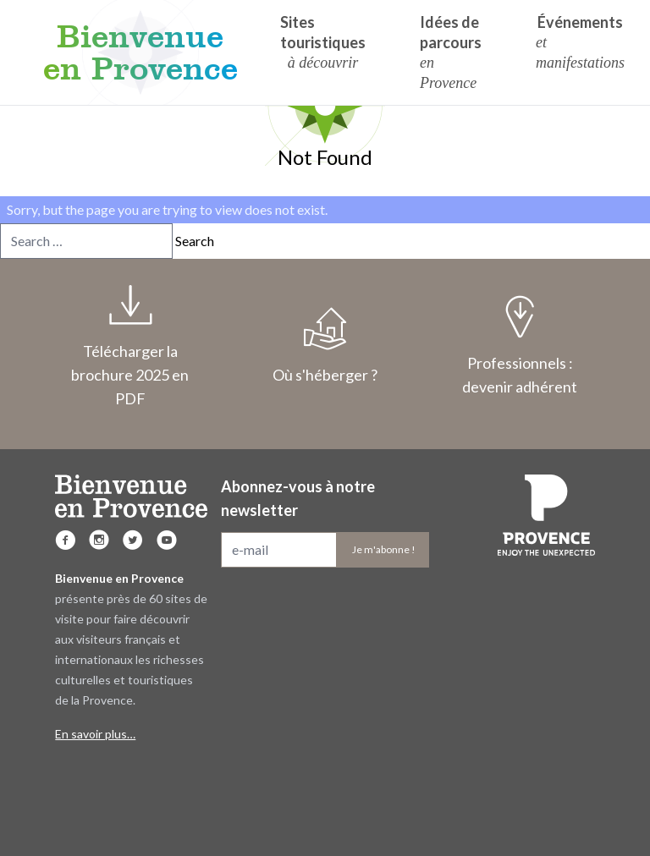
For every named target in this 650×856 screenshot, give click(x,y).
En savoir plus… (95, 734)
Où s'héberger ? (325, 346)
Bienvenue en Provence (140, 52)
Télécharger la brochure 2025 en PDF (130, 346)
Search (194, 241)
